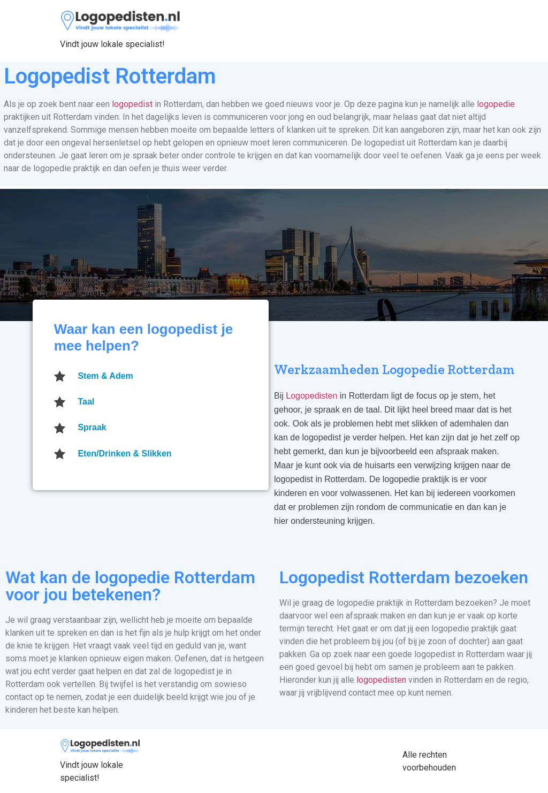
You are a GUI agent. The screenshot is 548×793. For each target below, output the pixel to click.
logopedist (132, 104)
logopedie (496, 104)
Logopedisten (313, 395)
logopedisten (381, 680)
